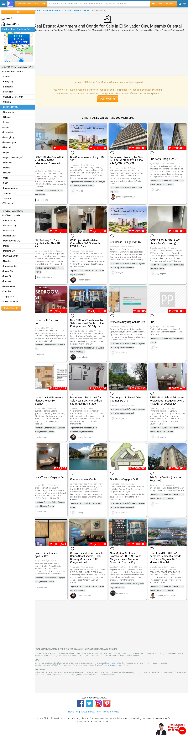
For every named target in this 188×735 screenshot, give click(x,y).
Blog (77, 714)
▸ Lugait (5, 152)
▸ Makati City (8, 230)
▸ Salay (5, 183)
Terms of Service (116, 668)
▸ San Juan (7, 291)
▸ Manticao (7, 163)
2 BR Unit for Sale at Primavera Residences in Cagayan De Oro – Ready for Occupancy (167, 405)
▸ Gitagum (6, 117)
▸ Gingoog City (8, 112)
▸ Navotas (6, 261)
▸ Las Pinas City (9, 225)
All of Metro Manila (11, 215)
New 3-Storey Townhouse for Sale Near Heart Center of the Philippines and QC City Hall (92, 323)
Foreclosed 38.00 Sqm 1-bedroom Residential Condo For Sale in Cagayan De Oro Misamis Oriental (167, 560)
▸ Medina (6, 168)
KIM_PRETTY (163, 276)
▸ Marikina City (8, 251)
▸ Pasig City (7, 276)
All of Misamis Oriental (12, 71)
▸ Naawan (6, 173)
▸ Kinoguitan (7, 132)
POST (18, 12)
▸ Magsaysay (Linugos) (12, 157)
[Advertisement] (111, 55)
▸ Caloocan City (9, 220)
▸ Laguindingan (9, 142)
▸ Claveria (6, 102)
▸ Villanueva (7, 203)
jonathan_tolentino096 (129, 201)
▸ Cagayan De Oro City (12, 97)
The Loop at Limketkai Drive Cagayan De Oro (129, 402)
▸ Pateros (6, 281)
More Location (11, 308)
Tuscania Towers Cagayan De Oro (54, 483)
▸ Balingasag (8, 81)
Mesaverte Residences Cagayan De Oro (51, 557)
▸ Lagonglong (8, 137)
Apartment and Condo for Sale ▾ (31, 4)
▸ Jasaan (6, 127)
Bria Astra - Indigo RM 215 (166, 160)
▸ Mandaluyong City (11, 241)
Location (157, 4)
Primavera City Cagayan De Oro (129, 320)
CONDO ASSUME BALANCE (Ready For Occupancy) (167, 241)
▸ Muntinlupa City (10, 256)
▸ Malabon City (9, 236)
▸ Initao (5, 122)
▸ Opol (5, 178)
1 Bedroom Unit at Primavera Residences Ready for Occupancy (54, 403)
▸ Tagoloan (7, 193)
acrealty (85, 517)
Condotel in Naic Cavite (89, 483)
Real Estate (42, 10)
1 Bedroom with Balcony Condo (52, 320)
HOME (6, 18)
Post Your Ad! (111, 101)
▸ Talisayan (7, 198)
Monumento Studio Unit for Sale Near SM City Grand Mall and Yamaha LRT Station (92, 403)
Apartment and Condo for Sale (64, 10)
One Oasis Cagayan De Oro (129, 483)
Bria (154, 320)
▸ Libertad (6, 147)
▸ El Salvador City (10, 107)
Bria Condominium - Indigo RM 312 (91, 160)
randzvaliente (50, 201)
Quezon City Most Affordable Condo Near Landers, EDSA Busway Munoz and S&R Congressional (92, 560)
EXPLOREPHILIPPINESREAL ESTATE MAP (19, 39)
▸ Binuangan (7, 92)
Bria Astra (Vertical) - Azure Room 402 (167, 483)
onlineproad (125, 355)
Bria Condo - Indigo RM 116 (129, 241)
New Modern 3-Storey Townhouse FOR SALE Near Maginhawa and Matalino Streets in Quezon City (129, 560)
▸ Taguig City (8, 296)
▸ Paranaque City (10, 266)
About (84, 714)
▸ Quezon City (8, 286)
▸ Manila (5, 246)
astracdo (48, 355)
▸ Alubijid (6, 76)
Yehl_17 (85, 192)
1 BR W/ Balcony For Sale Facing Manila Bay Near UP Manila (53, 243)
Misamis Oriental (89, 10)
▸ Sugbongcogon (10, 188)
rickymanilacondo (52, 279)
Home (71, 714)
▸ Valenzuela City (10, 301)
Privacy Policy (94, 714)
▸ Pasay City (7, 271)
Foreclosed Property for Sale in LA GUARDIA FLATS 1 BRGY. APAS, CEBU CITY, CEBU (130, 163)
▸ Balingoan (7, 87)
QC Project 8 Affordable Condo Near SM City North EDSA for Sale (91, 243)
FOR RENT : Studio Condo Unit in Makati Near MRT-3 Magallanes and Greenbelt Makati (55, 163)
